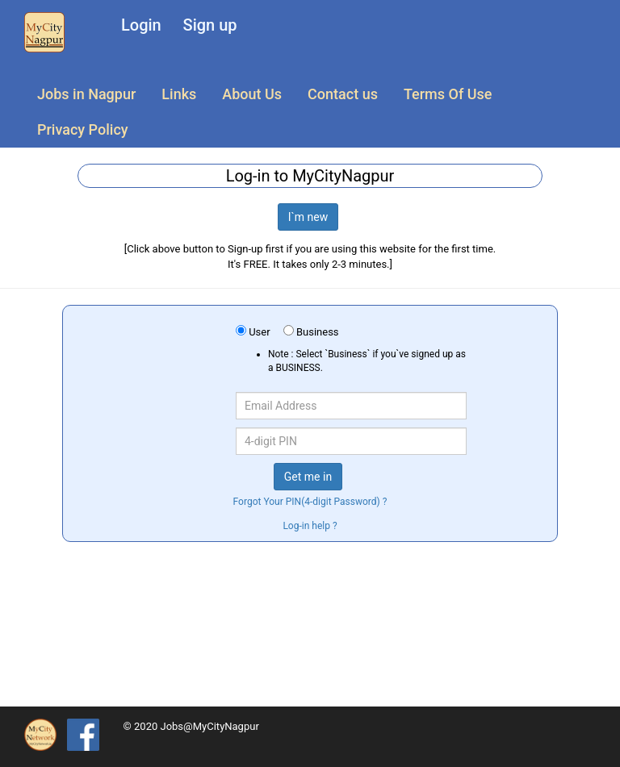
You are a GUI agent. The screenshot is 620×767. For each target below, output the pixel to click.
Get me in (308, 476)
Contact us (343, 93)
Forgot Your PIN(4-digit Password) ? (310, 501)
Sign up (210, 25)
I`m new (308, 217)
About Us (252, 93)
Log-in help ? (310, 525)
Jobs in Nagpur (86, 93)
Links (178, 93)
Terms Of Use (448, 93)
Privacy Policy (82, 129)
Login (141, 25)
